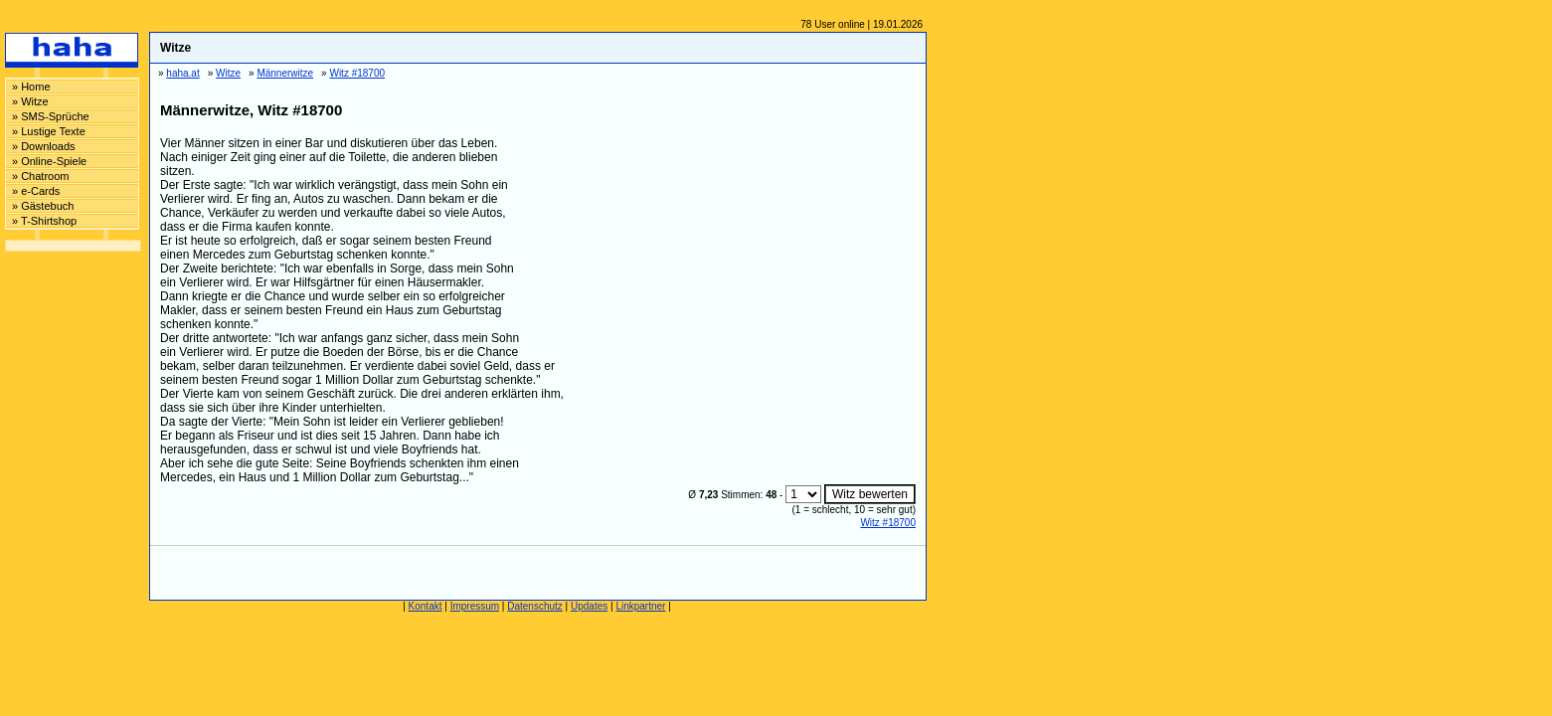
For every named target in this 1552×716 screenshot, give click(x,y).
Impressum (474, 606)
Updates (589, 606)
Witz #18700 (888, 522)
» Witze (30, 101)
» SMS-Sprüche (50, 116)
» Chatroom (40, 176)
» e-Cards (36, 191)
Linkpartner (640, 606)
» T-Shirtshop (44, 221)
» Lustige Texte (49, 131)
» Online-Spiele (49, 161)
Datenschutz (535, 606)
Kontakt (425, 606)
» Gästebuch (43, 206)
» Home (31, 86)
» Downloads (44, 146)
